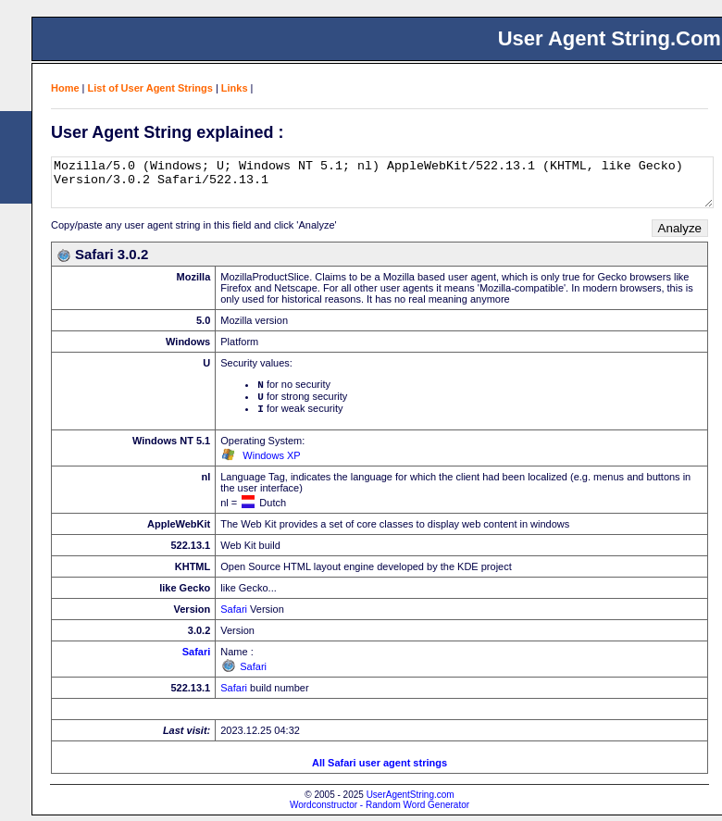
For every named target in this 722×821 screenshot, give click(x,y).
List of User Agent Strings (150, 87)
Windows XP (271, 460)
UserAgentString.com (410, 800)
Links (234, 87)
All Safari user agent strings (379, 768)
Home (65, 87)
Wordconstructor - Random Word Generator (379, 810)
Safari (233, 614)
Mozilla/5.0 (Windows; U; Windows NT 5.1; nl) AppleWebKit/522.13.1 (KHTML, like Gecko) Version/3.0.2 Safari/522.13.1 (382, 182)
